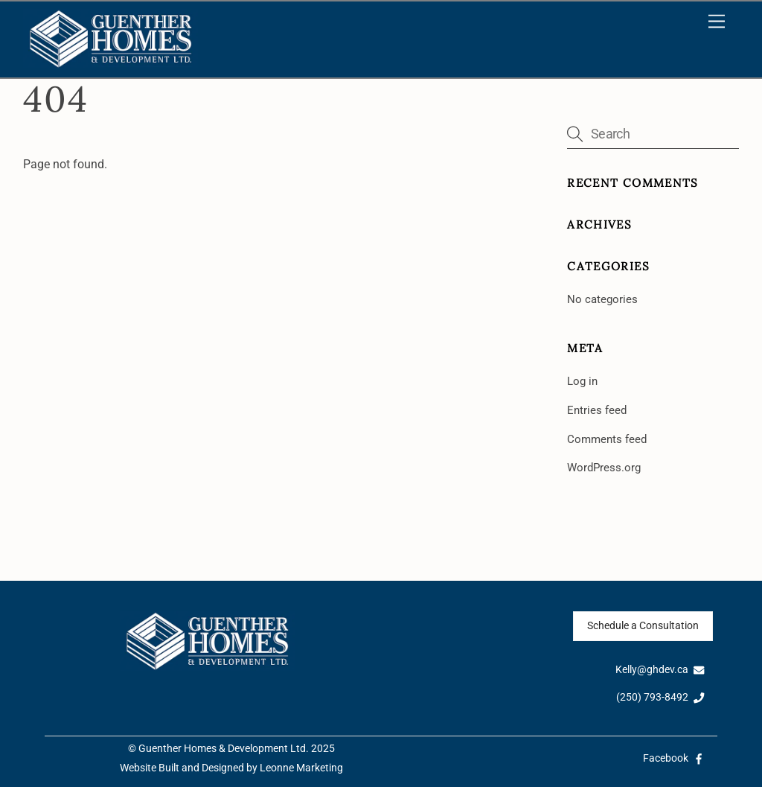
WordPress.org (604, 467)
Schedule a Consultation (643, 625)
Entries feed (597, 410)
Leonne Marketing (301, 768)
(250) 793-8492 (660, 697)
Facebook (674, 758)
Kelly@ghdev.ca (660, 670)
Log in (582, 381)
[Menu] (716, 21)
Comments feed (607, 439)
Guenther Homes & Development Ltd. (223, 748)
